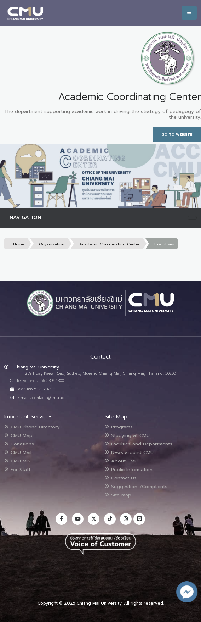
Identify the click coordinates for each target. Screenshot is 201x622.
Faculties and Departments (138, 443)
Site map (118, 495)
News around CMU (129, 452)
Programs (119, 426)
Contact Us (121, 477)
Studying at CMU (127, 435)
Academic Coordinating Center (109, 244)
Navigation (25, 217)
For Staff (17, 469)
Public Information (129, 469)
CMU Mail (17, 452)
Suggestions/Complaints (136, 486)
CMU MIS (17, 460)
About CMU (121, 460)
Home (18, 244)
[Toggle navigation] (192, 218)
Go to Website (176, 134)
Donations (19, 443)
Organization (51, 244)
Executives (164, 244)
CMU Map (18, 435)
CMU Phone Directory (32, 426)
